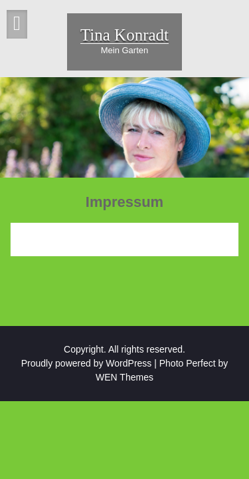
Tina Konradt (124, 35)
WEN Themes (124, 377)
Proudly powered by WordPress (86, 363)
